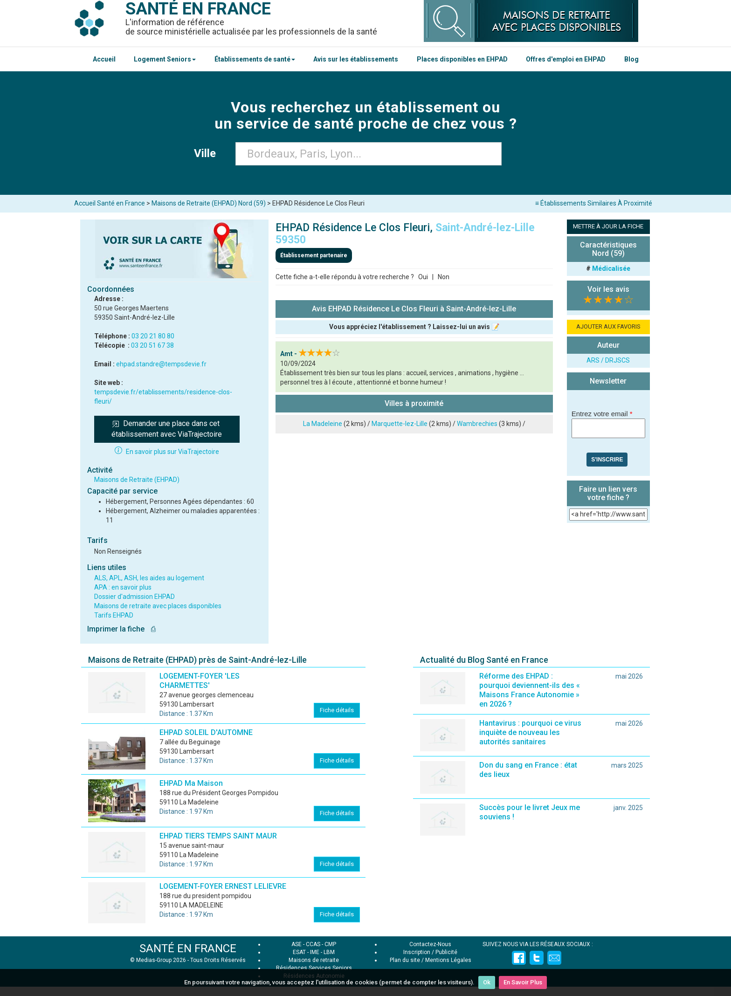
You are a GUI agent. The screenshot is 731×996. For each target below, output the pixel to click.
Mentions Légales (448, 960)
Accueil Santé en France (109, 203)
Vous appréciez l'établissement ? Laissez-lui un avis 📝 (414, 326)
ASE (296, 944)
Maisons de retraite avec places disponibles (157, 606)
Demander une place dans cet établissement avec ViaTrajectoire (166, 429)
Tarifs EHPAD (113, 615)
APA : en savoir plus (123, 587)
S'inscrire (607, 459)
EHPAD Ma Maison (191, 783)
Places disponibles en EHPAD (462, 59)
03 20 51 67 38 (152, 345)
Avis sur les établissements (355, 59)
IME (314, 952)
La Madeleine (322, 423)
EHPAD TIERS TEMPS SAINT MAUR (218, 835)
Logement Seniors (165, 59)
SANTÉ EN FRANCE (187, 948)
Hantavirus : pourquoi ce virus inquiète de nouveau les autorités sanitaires (530, 732)
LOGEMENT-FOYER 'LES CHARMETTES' (199, 681)
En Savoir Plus (522, 982)
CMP (330, 944)
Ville (207, 153)
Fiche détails (337, 710)
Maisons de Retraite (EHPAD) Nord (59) (209, 203)
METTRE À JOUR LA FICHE (608, 226)
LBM (329, 952)
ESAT (299, 952)
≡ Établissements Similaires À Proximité (593, 203)
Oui (423, 277)
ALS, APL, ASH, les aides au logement (149, 578)
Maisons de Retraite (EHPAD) (136, 479)
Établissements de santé (254, 59)
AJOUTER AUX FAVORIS (608, 326)
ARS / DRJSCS (608, 360)
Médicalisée (611, 268)
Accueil (104, 59)
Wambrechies (477, 423)
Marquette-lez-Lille (400, 423)
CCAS (313, 944)
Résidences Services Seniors (314, 968)
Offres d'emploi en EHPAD (566, 59)
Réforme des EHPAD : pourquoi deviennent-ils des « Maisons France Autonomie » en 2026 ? (529, 690)
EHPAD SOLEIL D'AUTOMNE (206, 732)
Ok (486, 982)
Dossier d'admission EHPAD (134, 596)
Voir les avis (608, 289)
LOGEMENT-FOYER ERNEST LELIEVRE (222, 886)
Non (443, 277)
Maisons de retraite (314, 960)
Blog (631, 59)
